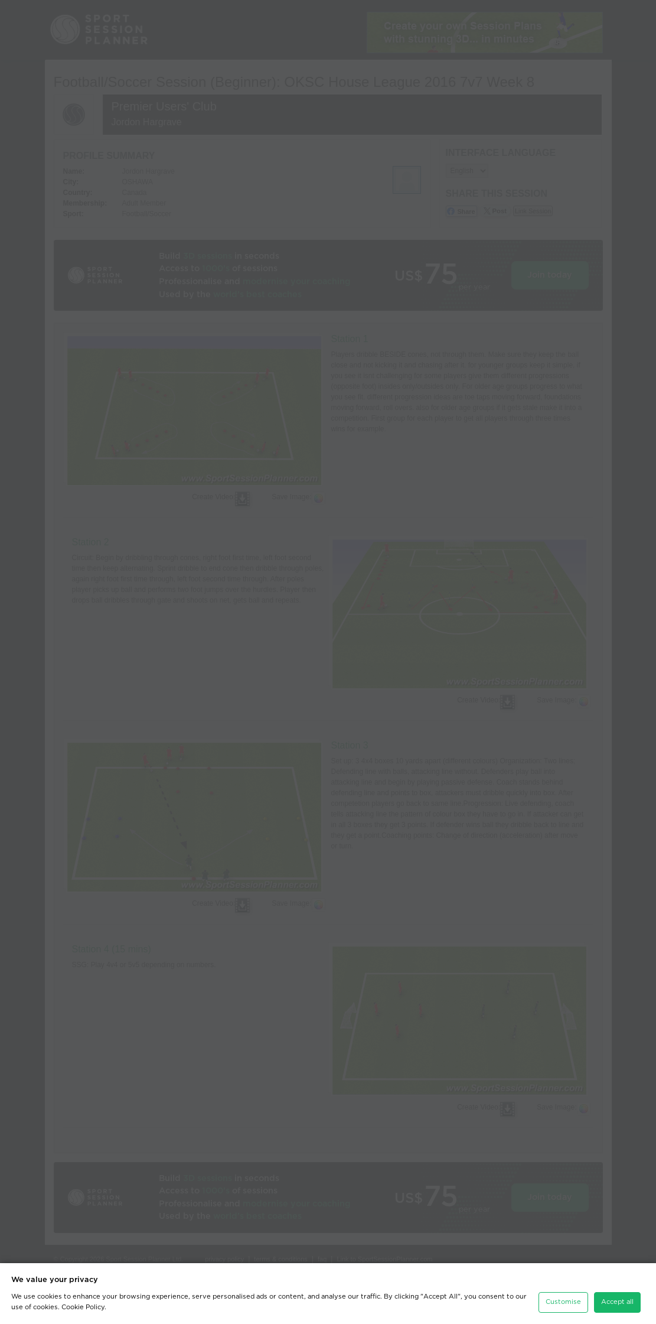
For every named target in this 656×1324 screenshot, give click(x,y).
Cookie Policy (83, 1303)
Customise (563, 1298)
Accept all (617, 1298)
